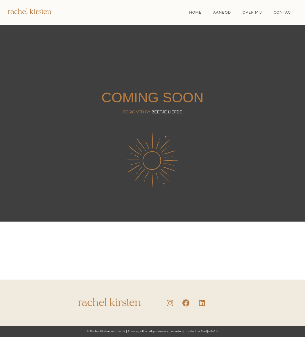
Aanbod (222, 12)
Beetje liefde (209, 331)
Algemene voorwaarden (165, 331)
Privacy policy (137, 331)
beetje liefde (167, 112)
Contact (283, 12)
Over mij (252, 12)
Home (195, 12)
